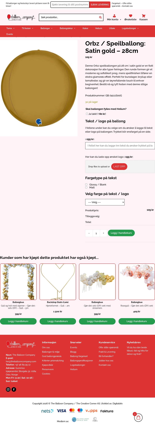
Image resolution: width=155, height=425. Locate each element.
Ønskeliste (131, 19)
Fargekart (116, 3)
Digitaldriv (118, 403)
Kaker (85, 28)
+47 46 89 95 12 (22, 364)
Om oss (46, 347)
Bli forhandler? (106, 356)
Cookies (46, 373)
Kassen (143, 19)
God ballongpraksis (51, 356)
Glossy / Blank (97, 184)
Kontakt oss (127, 6)
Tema (10, 28)
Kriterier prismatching (53, 360)
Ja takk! (97, 113)
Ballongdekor (68, 28)
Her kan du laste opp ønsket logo (109, 156)
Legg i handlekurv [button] (18, 321)
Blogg (73, 352)
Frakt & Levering (107, 352)
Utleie (112, 28)
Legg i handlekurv (121, 232)
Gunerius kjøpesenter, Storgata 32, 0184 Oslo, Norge (21, 371)
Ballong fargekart (79, 356)
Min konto (114, 19)
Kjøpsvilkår (47, 365)
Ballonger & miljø (50, 352)
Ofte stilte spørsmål (108, 347)
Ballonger (47, 28)
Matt (92, 187)
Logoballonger (130, 28)
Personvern (48, 369)
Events (9, 34)
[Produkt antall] (96, 233)
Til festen (28, 28)
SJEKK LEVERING (100, 4)
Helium (98, 28)
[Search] (100, 17)
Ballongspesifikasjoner (81, 360)
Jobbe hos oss (106, 360)
